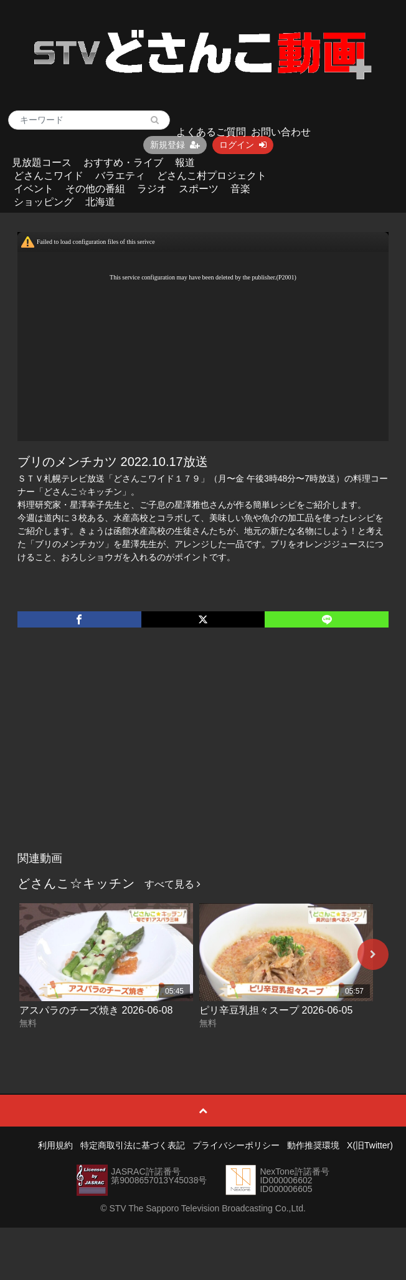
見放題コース (42, 162)
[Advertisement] (203, 752)
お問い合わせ (281, 132)
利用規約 (55, 1145)
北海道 (100, 201)
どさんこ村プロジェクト (212, 175)
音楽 (240, 188)
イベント (34, 188)
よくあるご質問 (211, 132)
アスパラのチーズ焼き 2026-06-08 (95, 1010)
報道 (185, 162)
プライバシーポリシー (236, 1145)
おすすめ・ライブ (123, 162)
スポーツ (199, 188)
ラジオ (152, 188)
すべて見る (172, 884)
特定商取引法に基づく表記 (132, 1145)
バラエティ (120, 175)
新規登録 (175, 145)
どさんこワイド (48, 175)
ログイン (243, 145)
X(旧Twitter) (370, 1145)
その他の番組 (95, 188)
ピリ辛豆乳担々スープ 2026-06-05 (275, 1010)
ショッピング (43, 201)
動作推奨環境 (313, 1145)
